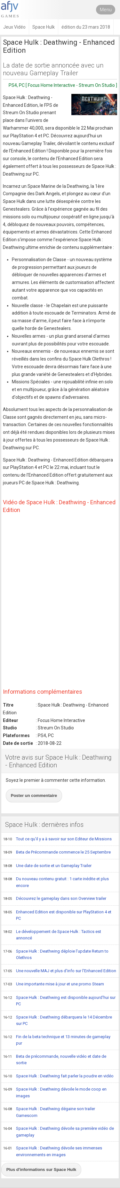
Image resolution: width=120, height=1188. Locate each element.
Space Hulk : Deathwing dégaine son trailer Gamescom (49, 1112)
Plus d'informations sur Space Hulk (41, 1169)
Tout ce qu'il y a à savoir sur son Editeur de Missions (57, 839)
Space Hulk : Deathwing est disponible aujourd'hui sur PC (59, 1001)
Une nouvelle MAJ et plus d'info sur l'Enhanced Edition (59, 971)
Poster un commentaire (34, 795)
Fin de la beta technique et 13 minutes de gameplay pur (56, 1040)
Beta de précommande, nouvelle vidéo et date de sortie (54, 1059)
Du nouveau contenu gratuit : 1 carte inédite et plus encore (56, 882)
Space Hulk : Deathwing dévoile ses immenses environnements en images (52, 1151)
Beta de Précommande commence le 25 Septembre (57, 852)
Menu (106, 10)
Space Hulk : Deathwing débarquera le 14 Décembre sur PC (57, 1020)
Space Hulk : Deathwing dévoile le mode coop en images (55, 1092)
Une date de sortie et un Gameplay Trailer (47, 866)
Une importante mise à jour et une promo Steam (53, 984)
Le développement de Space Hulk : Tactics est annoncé (52, 935)
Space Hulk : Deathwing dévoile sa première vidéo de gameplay (58, 1132)
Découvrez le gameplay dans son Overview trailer (54, 899)
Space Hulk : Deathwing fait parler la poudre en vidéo (58, 1076)
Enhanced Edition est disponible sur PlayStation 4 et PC (57, 915)
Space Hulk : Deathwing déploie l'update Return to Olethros (55, 954)
